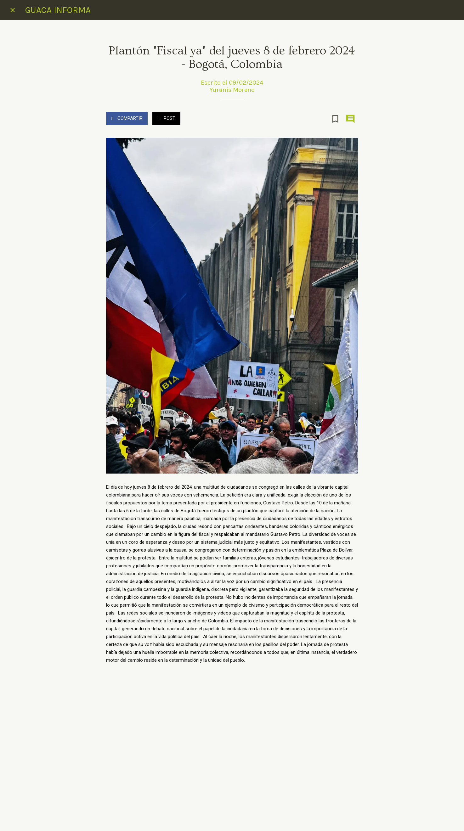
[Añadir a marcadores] (335, 118)
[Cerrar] (12, 10)
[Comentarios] (350, 118)
